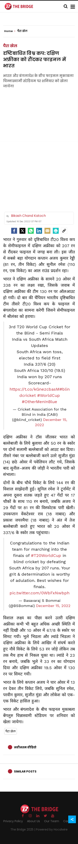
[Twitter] (22, 231)
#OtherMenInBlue (39, 401)
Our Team (51, 821)
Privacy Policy (13, 821)
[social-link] (64, 231)
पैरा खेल (10, 45)
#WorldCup (48, 395)
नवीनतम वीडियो (25, 747)
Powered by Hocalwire (52, 829)
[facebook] (14, 231)
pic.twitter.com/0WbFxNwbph (39, 592)
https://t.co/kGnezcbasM (34, 389)
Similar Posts (25, 771)
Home (9, 31)
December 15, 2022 (53, 606)
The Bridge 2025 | (23, 829)
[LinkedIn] (39, 231)
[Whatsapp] (31, 231)
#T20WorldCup (46, 555)
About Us (33, 821)
